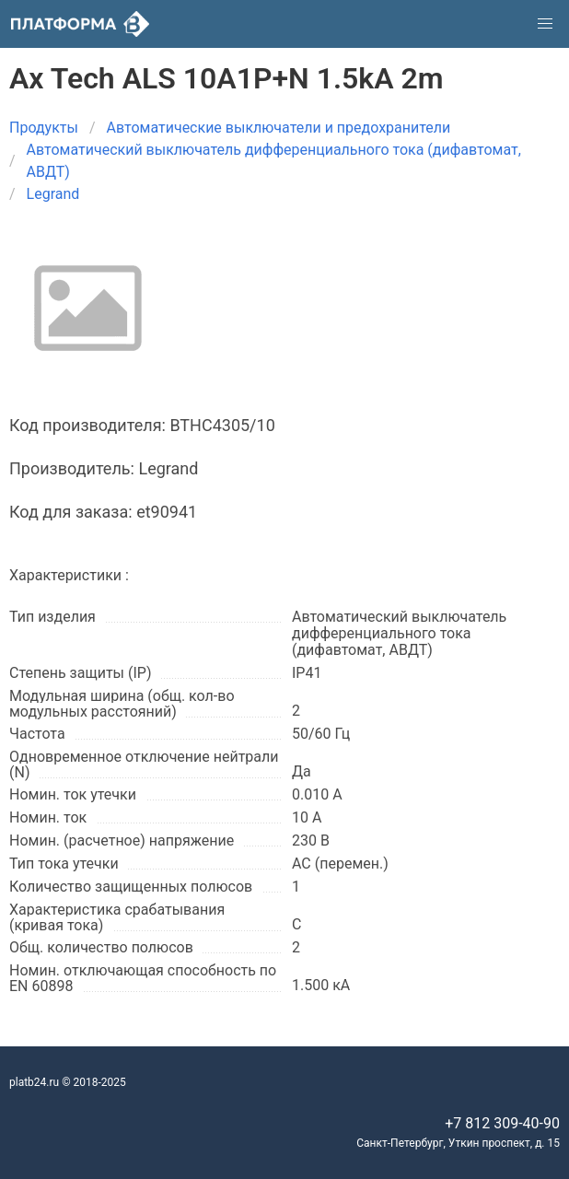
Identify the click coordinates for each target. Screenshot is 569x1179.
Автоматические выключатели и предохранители (279, 127)
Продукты (43, 127)
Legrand (53, 194)
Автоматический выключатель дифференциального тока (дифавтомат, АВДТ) (274, 161)
